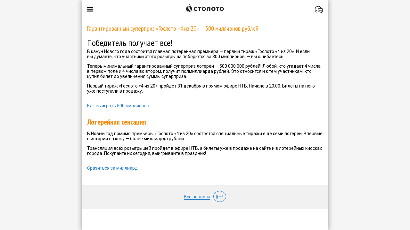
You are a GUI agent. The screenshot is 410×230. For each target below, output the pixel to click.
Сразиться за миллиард (112, 168)
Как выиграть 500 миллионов (118, 105)
